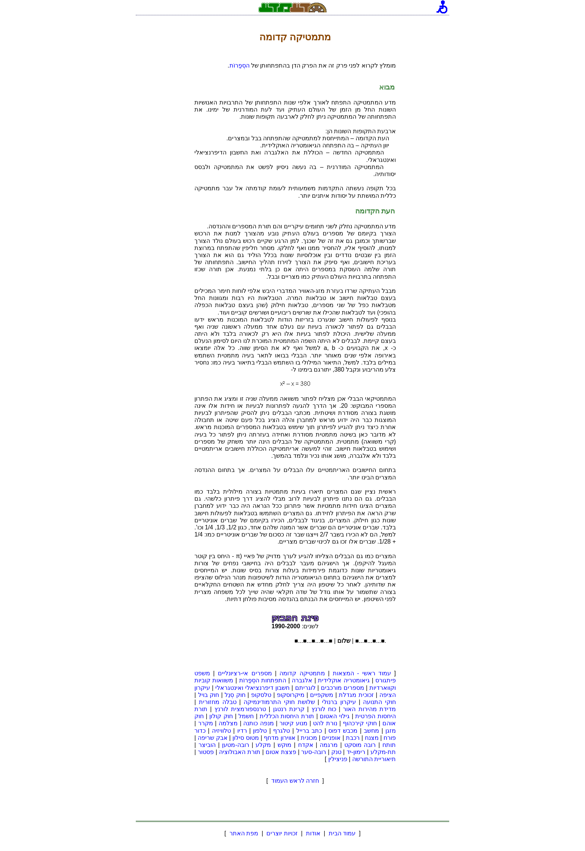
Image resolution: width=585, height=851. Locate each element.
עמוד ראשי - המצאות (362, 673)
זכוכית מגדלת (356, 695)
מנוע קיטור (293, 723)
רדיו (242, 731)
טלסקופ (261, 695)
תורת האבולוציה (239, 752)
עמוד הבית (342, 833)
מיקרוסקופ (290, 695)
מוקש (284, 745)
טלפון (260, 731)
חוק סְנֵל (235, 695)
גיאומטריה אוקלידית (344, 680)
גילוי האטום (335, 716)
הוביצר (207, 745)
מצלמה (228, 723)
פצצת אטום (281, 752)
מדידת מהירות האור (369, 709)
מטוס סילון (245, 738)
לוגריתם (305, 688)
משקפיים (321, 695)
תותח (389, 745)
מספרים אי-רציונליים (245, 673)
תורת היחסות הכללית (287, 716)
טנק (336, 752)
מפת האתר (244, 833)
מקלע (263, 745)
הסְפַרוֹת (239, 65)
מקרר (205, 723)
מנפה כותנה (258, 723)
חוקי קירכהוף (360, 723)
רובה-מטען (235, 745)
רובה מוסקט (360, 745)
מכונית (309, 738)
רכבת (353, 738)
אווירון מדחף (279, 738)
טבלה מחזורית (218, 702)
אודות (313, 833)
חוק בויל (208, 695)
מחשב (371, 731)
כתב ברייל (309, 731)
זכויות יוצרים (282, 833)
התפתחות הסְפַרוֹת (263, 680)
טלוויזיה (221, 731)
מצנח (372, 738)
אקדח (305, 745)
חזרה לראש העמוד (295, 781)
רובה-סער (313, 752)
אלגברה (302, 680)
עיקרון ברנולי (339, 702)
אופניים (331, 738)
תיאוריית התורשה (374, 759)
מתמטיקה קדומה (302, 673)
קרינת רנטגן (288, 709)
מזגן (390, 731)
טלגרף (281, 731)
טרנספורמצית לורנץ (240, 709)
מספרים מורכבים (342, 688)
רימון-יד (356, 752)
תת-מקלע (383, 752)
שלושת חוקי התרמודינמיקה (279, 702)
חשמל (246, 716)
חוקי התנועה (379, 702)
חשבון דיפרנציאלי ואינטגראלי (252, 688)
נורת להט (325, 723)
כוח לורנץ (324, 709)
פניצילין (337, 759)
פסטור (206, 752)
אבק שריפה (213, 738)
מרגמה (329, 745)
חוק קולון (221, 716)
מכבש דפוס (342, 731)
